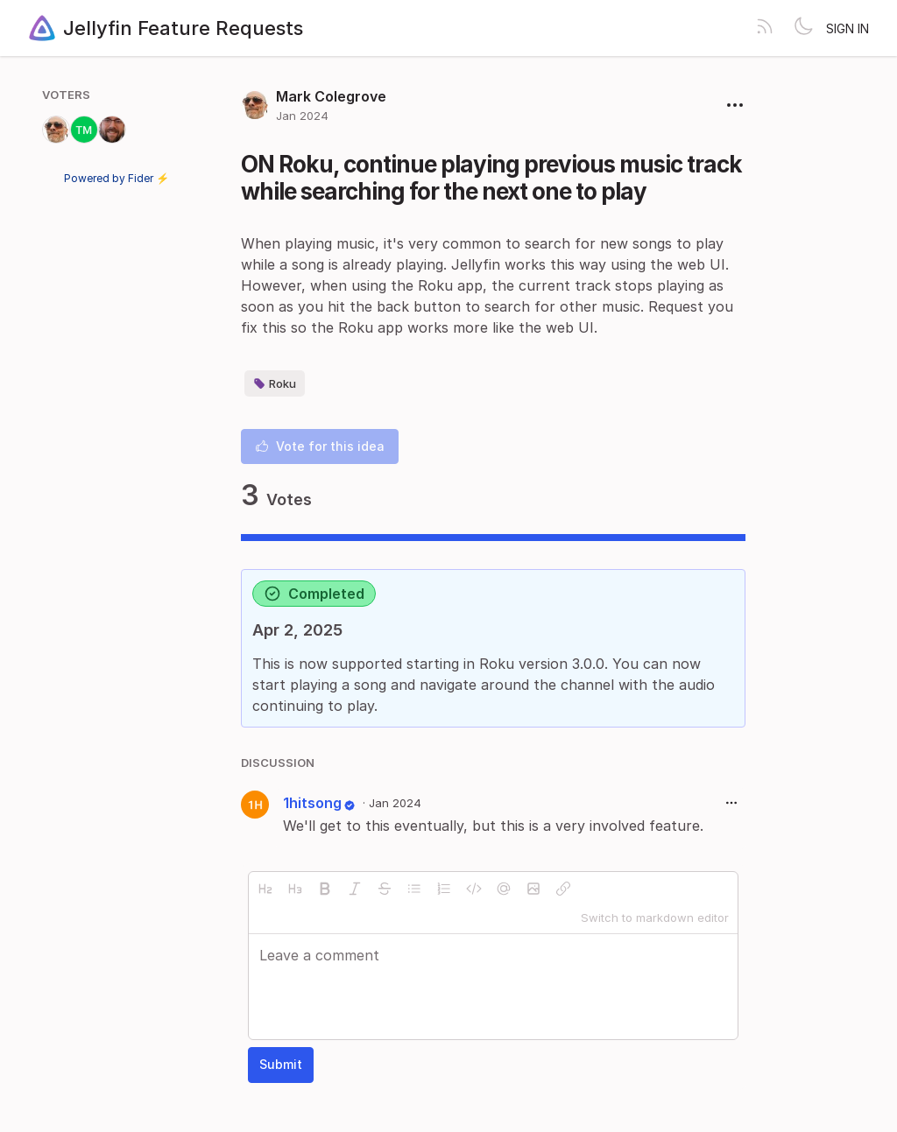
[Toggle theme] (803, 28)
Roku (274, 383)
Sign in (847, 28)
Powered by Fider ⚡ (116, 178)
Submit (280, 1064)
